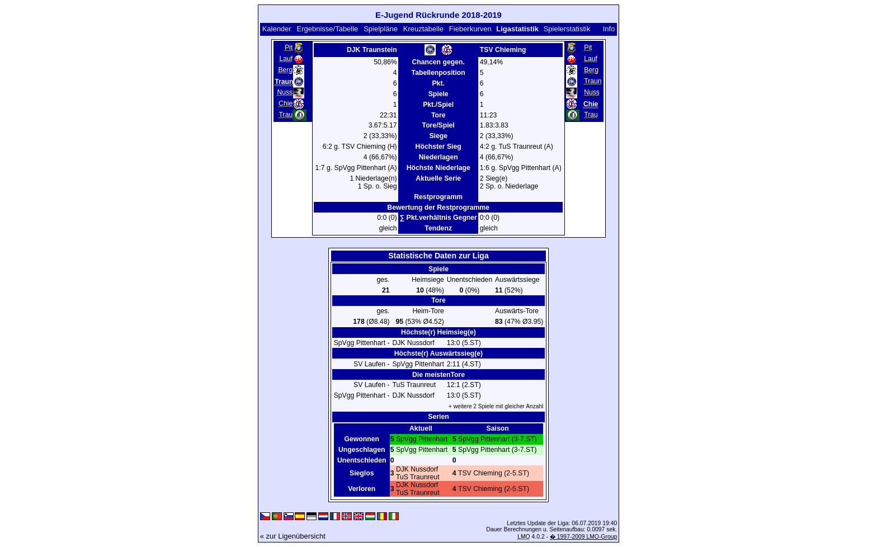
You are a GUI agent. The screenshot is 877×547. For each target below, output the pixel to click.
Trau (286, 115)
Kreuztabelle (423, 29)
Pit (289, 47)
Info (609, 29)
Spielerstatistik (567, 29)
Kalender (276, 29)
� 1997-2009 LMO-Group (583, 537)
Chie (286, 103)
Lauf (286, 59)
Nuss (285, 92)
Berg (285, 70)
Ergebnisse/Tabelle (328, 29)
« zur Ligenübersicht (293, 536)
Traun (592, 81)
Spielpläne (381, 29)
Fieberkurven (470, 29)
